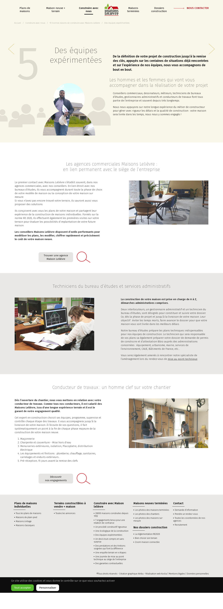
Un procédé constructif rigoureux (111, 527)
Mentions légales (177, 574)
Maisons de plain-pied (26, 517)
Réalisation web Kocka (156, 574)
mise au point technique (180, 359)
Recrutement (181, 525)
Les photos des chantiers (147, 514)
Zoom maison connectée (147, 542)
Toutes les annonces (65, 513)
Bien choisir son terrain (146, 538)
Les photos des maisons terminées (152, 510)
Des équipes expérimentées (108, 535)
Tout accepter (22, 587)
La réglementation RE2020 (147, 534)
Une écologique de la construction (111, 531)
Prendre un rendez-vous (186, 514)
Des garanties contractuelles (109, 563)
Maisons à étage (24, 521)
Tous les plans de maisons (28, 513)
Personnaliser (47, 587)
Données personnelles (198, 574)
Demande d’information (186, 510)
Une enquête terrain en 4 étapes (110, 552)
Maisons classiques (25, 525)
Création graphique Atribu (131, 574)
